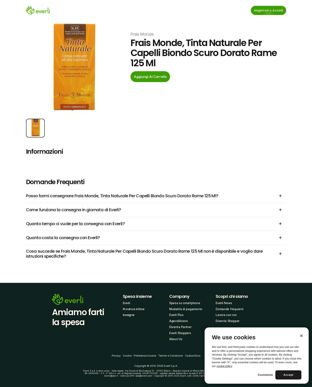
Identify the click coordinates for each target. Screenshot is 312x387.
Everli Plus (176, 315)
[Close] (301, 335)
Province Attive (133, 309)
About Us (175, 339)
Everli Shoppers (180, 333)
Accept (288, 374)
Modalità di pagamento (185, 309)
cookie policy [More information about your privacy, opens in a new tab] (224, 366)
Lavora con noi (226, 315)
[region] (257, 355)
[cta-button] (150, 76)
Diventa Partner (180, 327)
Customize (265, 374)
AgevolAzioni (178, 321)
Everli (126, 303)
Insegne (128, 315)
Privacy (116, 355)
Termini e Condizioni (170, 355)
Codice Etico (192, 355)
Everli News (224, 303)
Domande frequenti (229, 309)
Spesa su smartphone (184, 303)
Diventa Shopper (227, 321)
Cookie (127, 355)
